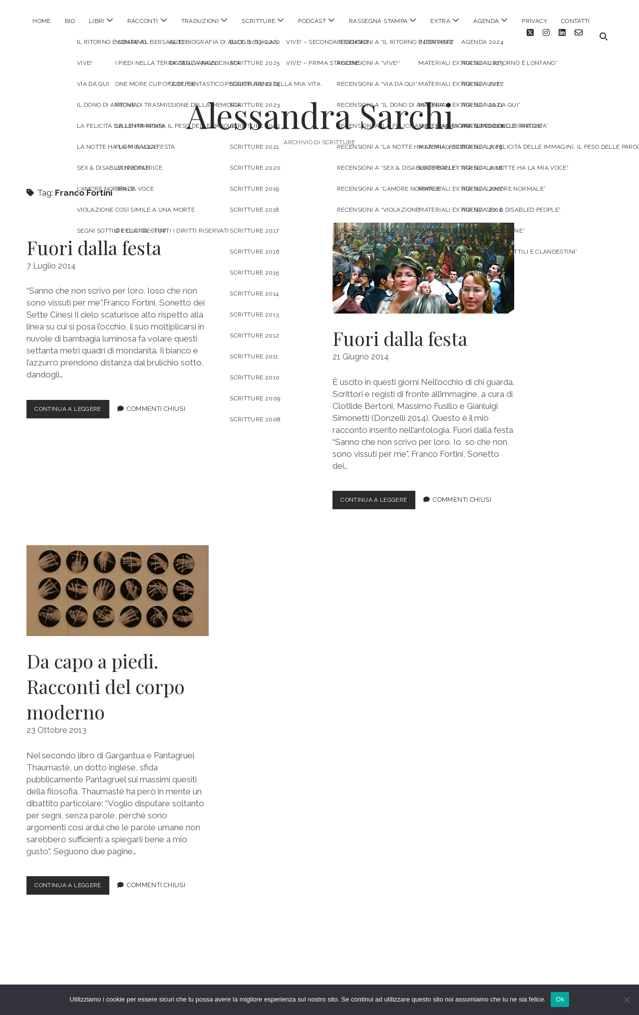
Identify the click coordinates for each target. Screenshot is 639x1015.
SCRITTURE (258, 20)
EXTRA (440, 20)
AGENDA (486, 20)
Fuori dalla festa (93, 240)
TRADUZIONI (200, 20)
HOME (41, 20)
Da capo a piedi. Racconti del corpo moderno (117, 583)
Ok (560, 999)
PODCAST (312, 20)
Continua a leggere (74, 403)
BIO (70, 20)
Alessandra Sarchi (319, 107)
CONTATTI (575, 20)
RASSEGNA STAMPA (378, 20)
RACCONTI (142, 20)
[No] (627, 1000)
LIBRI (96, 20)
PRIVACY (534, 20)
